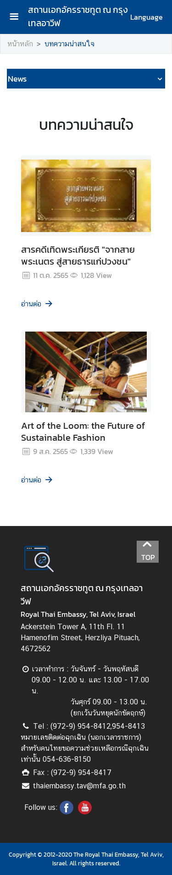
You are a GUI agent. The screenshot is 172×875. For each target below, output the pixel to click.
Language (146, 16)
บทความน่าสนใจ (69, 43)
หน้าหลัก (20, 43)
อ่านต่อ (37, 303)
